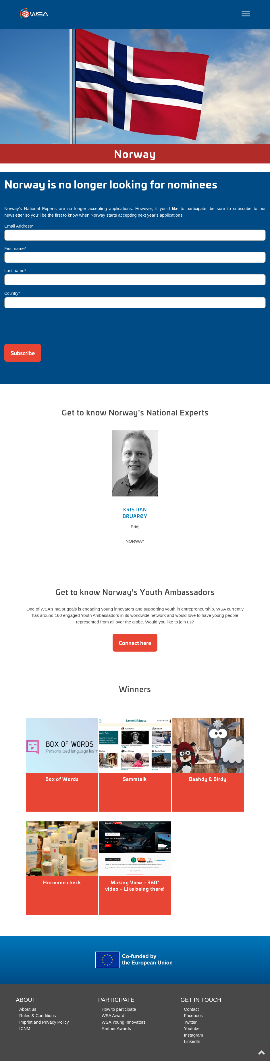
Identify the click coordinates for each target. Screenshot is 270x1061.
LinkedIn (192, 1041)
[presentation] (48, 324)
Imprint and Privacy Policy (44, 1022)
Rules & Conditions (37, 1015)
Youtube (192, 1028)
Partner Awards (116, 1028)
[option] (135, 86)
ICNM (24, 1028)
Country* (12, 293)
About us (27, 1009)
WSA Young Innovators (124, 1022)
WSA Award (113, 1015)
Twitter (190, 1022)
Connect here (135, 642)
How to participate (119, 1009)
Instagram (193, 1035)
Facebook (193, 1015)
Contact (191, 1009)
